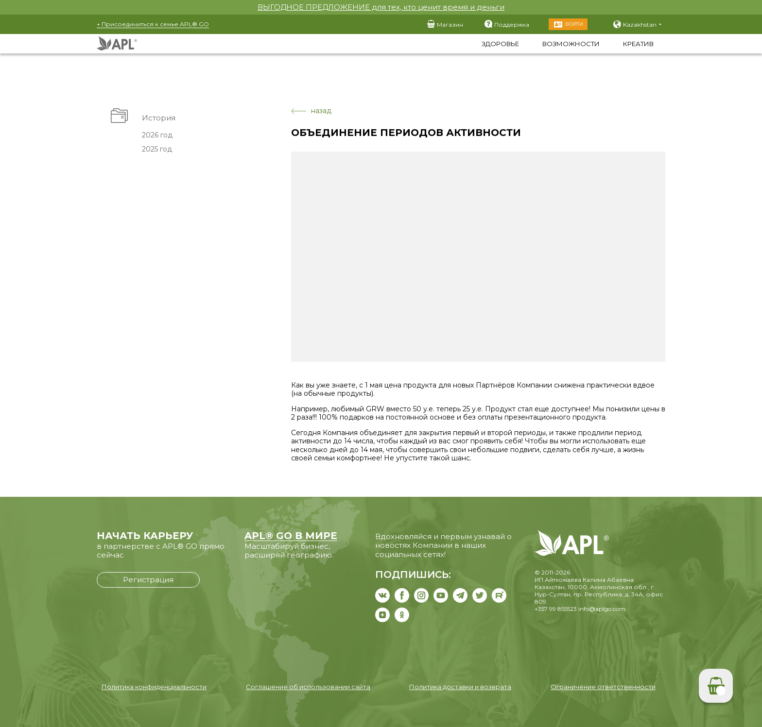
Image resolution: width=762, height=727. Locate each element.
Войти (574, 24)
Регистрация (148, 579)
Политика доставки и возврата (460, 687)
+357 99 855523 (556, 608)
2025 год (157, 149)
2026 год (157, 135)
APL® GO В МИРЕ (290, 535)
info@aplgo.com (601, 608)
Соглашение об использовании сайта (308, 687)
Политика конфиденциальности (154, 687)
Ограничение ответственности (603, 687)
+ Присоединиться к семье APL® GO (153, 24)
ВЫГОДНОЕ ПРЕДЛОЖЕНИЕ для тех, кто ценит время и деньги (381, 7)
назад (311, 111)
